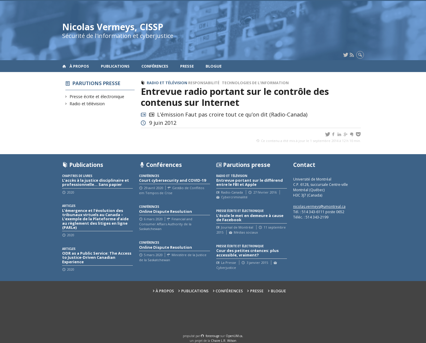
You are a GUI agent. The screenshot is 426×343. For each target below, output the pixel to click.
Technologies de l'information (255, 82)
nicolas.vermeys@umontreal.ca (319, 206)
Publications (115, 66)
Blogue (214, 66)
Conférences (154, 66)
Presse (187, 66)
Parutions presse (96, 83)
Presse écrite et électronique (97, 96)
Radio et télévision (87, 103)
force (213, 336)
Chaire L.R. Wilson (223, 341)
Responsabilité (204, 82)
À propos (79, 66)
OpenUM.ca (234, 336)
